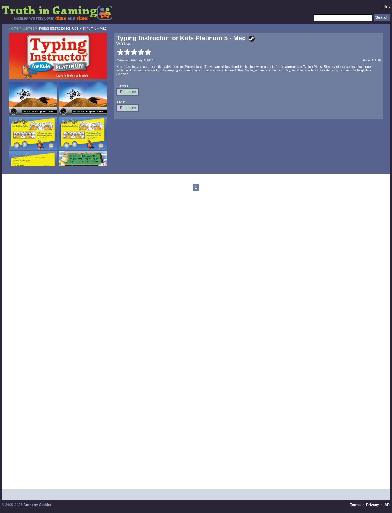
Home (13, 28)
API (387, 505)
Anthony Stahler (37, 505)
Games (28, 28)
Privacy (372, 505)
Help (386, 6)
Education (128, 92)
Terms (355, 505)
